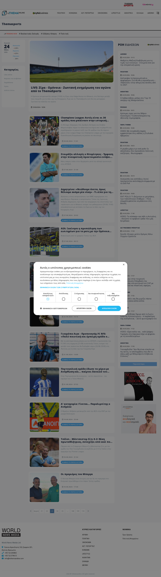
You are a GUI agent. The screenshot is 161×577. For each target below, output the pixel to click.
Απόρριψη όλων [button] (84, 308)
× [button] (123, 265)
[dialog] (80, 288)
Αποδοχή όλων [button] (109, 308)
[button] (80, 287)
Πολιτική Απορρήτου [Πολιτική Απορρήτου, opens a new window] (74, 283)
